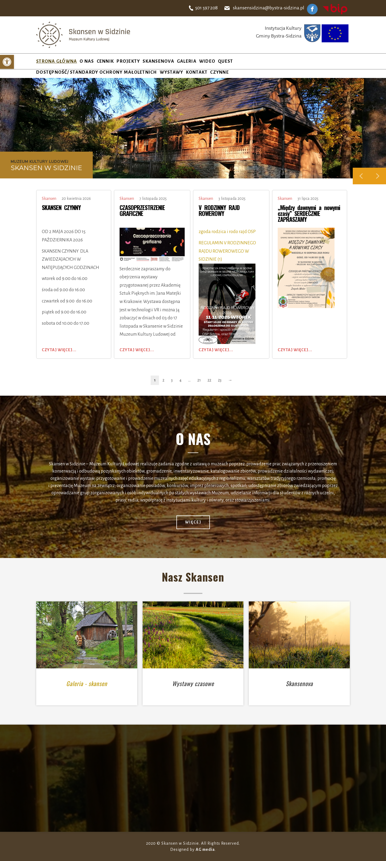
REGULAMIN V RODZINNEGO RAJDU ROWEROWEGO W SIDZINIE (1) (227, 251)
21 (199, 380)
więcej (193, 522)
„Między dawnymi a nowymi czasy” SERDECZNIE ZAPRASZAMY (309, 213)
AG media (205, 849)
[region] (193, 131)
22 (209, 380)
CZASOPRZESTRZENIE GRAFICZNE (142, 210)
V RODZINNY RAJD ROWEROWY (219, 210)
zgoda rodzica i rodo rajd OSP (228, 231)
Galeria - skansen (86, 683)
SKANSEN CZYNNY (61, 207)
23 (219, 380)
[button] (7, 62)
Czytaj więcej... (59, 350)
